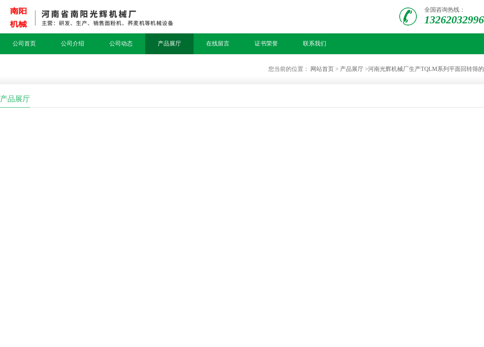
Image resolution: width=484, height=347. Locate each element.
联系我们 (314, 43)
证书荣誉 (266, 43)
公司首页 (24, 43)
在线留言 (217, 43)
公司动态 (121, 43)
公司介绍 (72, 43)
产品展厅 (169, 43)
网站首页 (322, 69)
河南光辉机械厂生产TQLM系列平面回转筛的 (426, 69)
